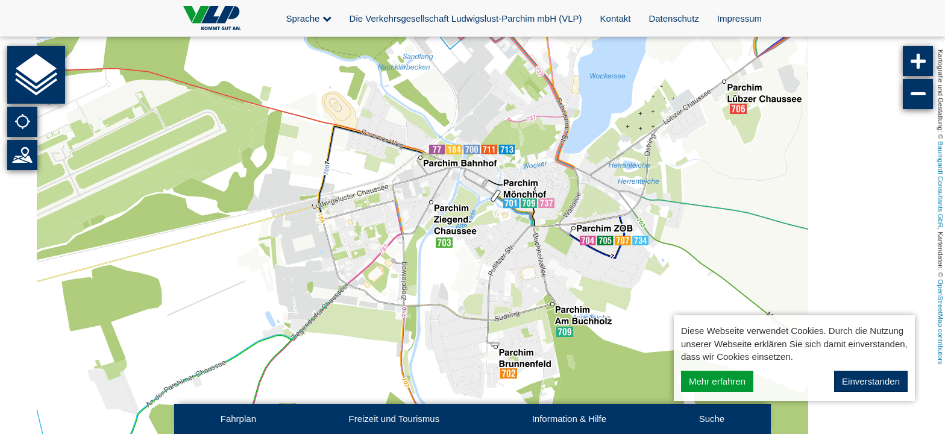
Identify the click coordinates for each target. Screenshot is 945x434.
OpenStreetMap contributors (940, 321)
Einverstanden (871, 381)
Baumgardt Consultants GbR (940, 184)
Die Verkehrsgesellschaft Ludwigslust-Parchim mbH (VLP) (466, 18)
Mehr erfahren (717, 381)
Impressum (739, 18)
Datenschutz (673, 18)
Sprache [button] (308, 18)
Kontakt (615, 18)
